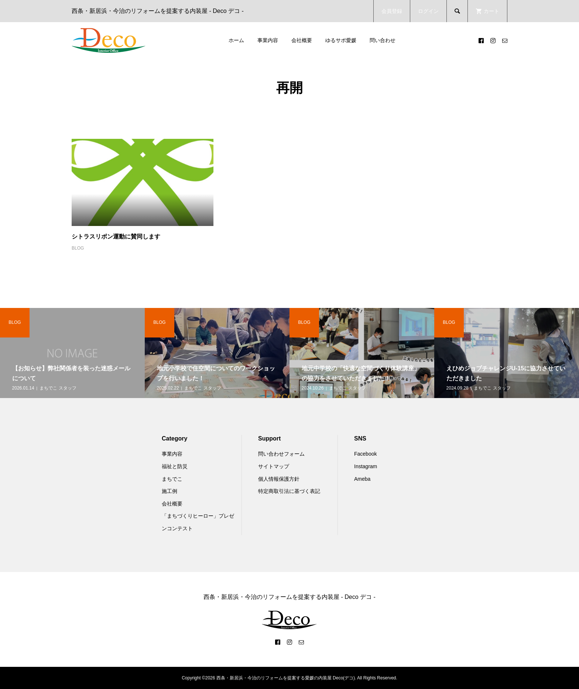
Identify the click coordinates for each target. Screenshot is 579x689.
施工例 (169, 491)
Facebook (365, 454)
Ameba (362, 479)
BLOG (78, 248)
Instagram (365, 466)
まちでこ (172, 479)
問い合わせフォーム (281, 454)
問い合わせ (382, 40)
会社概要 (301, 40)
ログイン (428, 11)
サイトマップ (273, 466)
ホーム (236, 40)
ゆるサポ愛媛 (340, 40)
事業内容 (267, 40)
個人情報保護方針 (278, 479)
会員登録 (391, 11)
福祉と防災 (175, 466)
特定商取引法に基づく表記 (289, 491)
